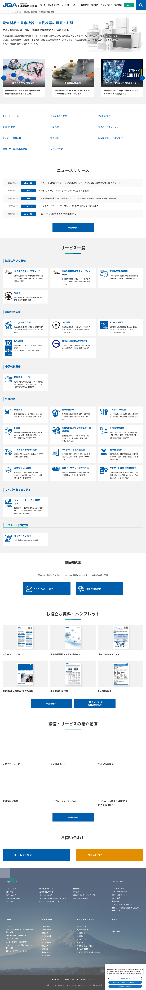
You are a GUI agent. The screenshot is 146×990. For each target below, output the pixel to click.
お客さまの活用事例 (80, 898)
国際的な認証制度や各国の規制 (88, 952)
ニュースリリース (11, 115)
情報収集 (54, 137)
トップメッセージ (13, 888)
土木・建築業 (46, 942)
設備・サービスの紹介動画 (15, 148)
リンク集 (9, 901)
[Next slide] (142, 78)
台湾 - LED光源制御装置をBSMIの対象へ (57, 214)
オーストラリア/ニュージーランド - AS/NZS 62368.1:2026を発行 (68, 206)
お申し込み (116, 898)
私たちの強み (11, 895)
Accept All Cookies (125, 986)
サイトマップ (56, 980)
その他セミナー (83, 933)
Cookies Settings (125, 978)
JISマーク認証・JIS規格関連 (17, 942)
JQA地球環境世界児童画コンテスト (52, 898)
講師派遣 (80, 936)
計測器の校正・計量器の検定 (17, 935)
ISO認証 (9, 926)
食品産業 (44, 946)
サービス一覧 (16, 12)
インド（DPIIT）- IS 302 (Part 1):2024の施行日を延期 (64, 190)
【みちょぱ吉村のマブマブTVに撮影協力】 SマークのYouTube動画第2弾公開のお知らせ (80, 182)
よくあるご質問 (23, 855)
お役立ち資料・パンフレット (111, 137)
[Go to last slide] (3, 78)
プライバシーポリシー (87, 980)
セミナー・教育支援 (80, 4)
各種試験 (54, 126)
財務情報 (9, 892)
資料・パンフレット (119, 895)
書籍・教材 (81, 942)
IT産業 (43, 939)
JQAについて (53, 4)
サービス (65, 4)
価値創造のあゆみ (46, 888)
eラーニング (81, 939)
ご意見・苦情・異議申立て (122, 904)
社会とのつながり (46, 895)
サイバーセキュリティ (108, 126)
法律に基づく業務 (58, 115)
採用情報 (118, 4)
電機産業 (44, 933)
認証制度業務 (104, 115)
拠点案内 (95, 4)
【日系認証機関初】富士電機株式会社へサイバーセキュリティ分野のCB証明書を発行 (78, 198)
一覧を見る (73, 227)
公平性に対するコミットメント (51, 901)
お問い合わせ (106, 4)
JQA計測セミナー (83, 929)
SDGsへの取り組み (13, 898)
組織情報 (76, 888)
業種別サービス (48, 919)
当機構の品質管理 (46, 892)
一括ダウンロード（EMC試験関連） (95, 703)
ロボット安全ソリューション (17, 951)
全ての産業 (45, 955)
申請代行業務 (9, 126)
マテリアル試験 (12, 938)
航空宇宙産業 (46, 936)
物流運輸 (44, 949)
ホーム (43, 4)
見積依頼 (115, 901)
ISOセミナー (81, 926)
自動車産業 (45, 926)
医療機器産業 (46, 929)
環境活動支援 (46, 952)
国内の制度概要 (83, 949)
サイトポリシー (70, 980)
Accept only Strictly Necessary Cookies (125, 982)
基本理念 (76, 892)
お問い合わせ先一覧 (119, 891)
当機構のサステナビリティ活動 (84, 895)
